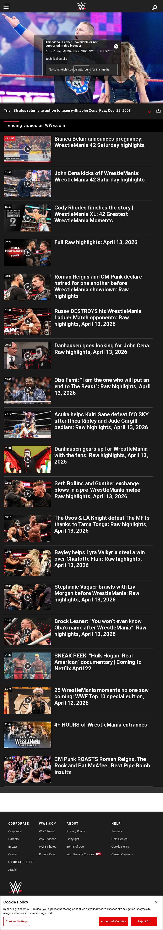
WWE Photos (47, 846)
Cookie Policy (120, 846)
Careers (13, 839)
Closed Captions (122, 854)
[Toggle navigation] (6, 6)
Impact (12, 846)
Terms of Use (75, 846)
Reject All (144, 921)
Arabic (12, 869)
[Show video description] (149, 110)
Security (117, 831)
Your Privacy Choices (80, 854)
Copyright (73, 839)
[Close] (156, 902)
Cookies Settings (17, 921)
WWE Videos (47, 839)
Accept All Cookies (113, 921)
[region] (81, 913)
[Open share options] (158, 110)
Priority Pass (47, 854)
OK (81, 69)
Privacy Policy (76, 831)
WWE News (47, 831)
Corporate (14, 831)
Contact (13, 854)
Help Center (119, 839)
